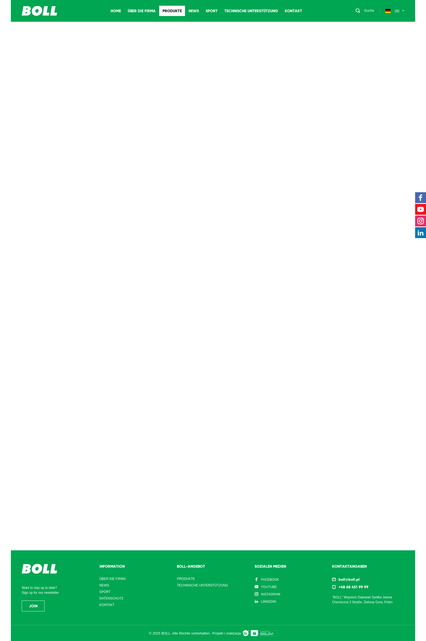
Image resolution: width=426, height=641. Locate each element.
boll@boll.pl (349, 579)
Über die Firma (142, 10)
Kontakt (293, 10)
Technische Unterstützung (251, 10)
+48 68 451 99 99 (353, 587)
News (194, 10)
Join (33, 606)
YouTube (269, 587)
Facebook (270, 580)
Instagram (270, 594)
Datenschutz (111, 598)
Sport (212, 10)
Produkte (172, 10)
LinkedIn (268, 602)
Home (116, 10)
